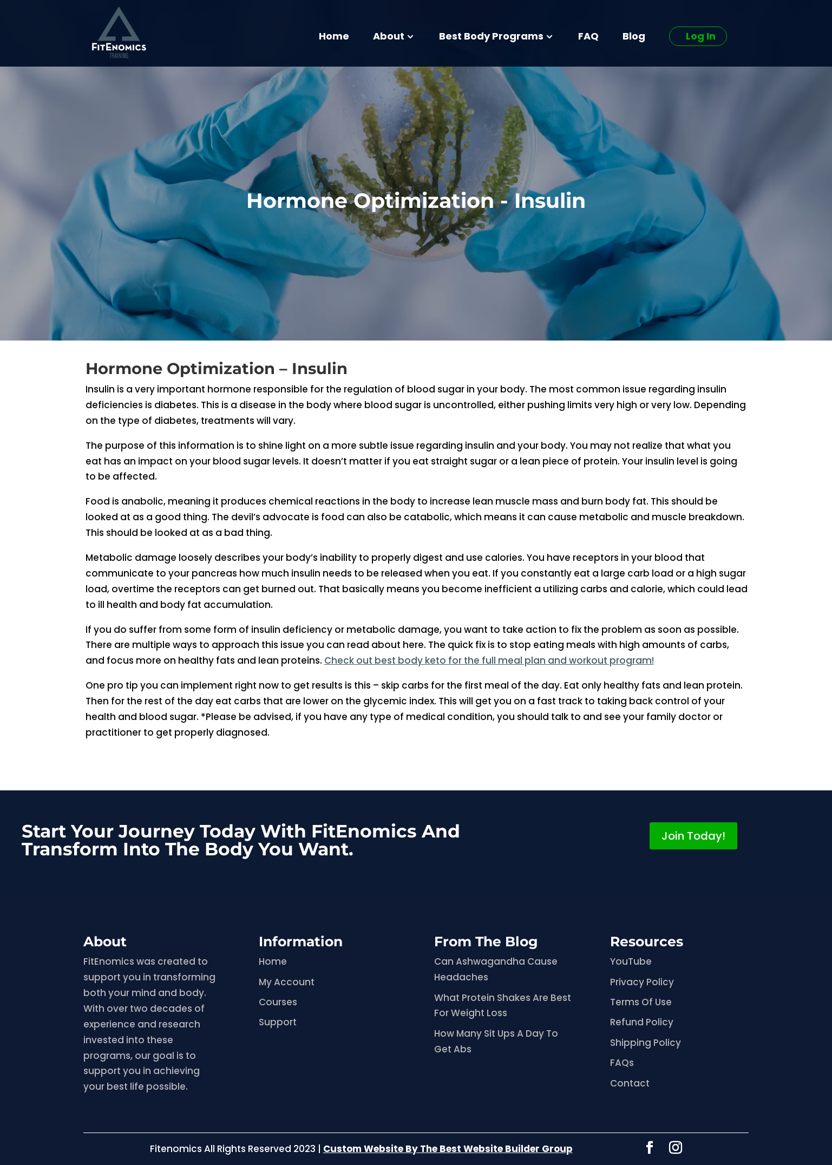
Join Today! (693, 835)
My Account (287, 982)
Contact (630, 1083)
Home (334, 37)
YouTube (631, 961)
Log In (701, 36)
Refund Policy (641, 1022)
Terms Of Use (641, 1002)
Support (278, 1022)
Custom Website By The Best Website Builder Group (448, 1148)
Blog (634, 37)
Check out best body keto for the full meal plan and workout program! (489, 660)
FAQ (588, 37)
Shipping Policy (645, 1042)
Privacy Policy (642, 982)
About (388, 37)
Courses (278, 1002)
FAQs (622, 1062)
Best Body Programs (491, 37)
